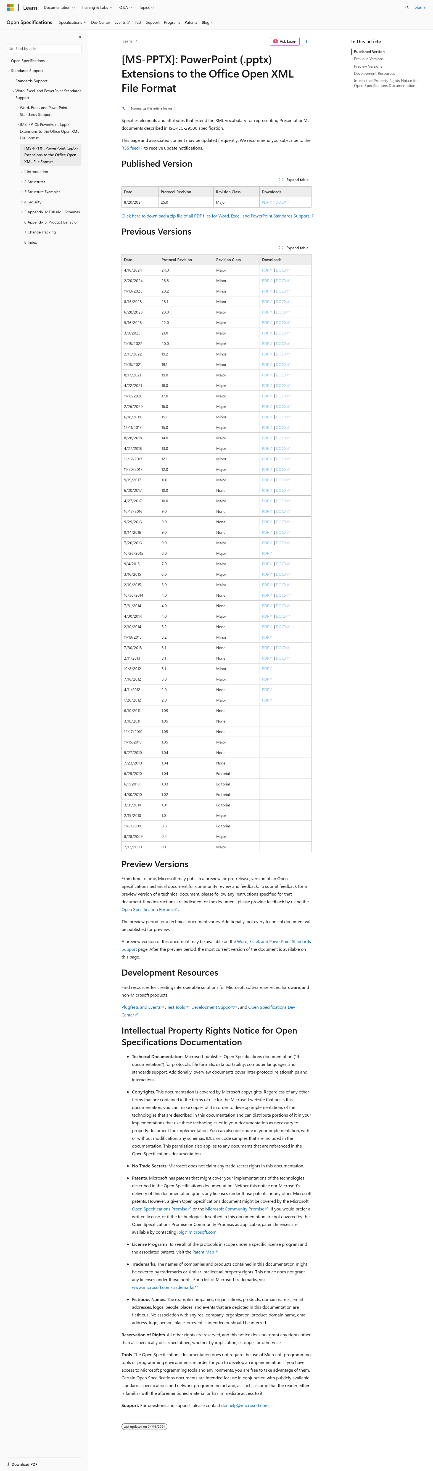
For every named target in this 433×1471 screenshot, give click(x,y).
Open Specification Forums (148, 909)
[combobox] (44, 48)
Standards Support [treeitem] (31, 80)
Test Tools (176, 1007)
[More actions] (306, 41)
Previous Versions (369, 58)
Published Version (369, 51)
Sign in (420, 7)
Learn (127, 41)
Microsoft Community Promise (234, 1209)
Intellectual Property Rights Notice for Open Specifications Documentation (386, 83)
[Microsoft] (10, 7)
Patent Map (203, 1252)
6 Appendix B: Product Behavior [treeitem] (51, 222)
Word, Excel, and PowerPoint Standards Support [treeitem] (43, 111)
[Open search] (407, 7)
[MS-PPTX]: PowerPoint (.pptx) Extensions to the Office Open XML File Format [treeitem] (51, 154)
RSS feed (130, 148)
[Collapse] (80, 37)
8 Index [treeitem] (30, 242)
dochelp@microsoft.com (245, 1405)
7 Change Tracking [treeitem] (40, 232)
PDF (265, 202)
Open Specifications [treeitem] (28, 60)
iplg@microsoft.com (196, 1232)
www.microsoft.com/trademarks (163, 1287)
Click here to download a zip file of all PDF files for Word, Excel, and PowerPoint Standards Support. (216, 216)
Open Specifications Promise (159, 1209)
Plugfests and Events (141, 1007)
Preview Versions (368, 66)
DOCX (281, 202)
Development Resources (374, 73)
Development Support (212, 1007)
